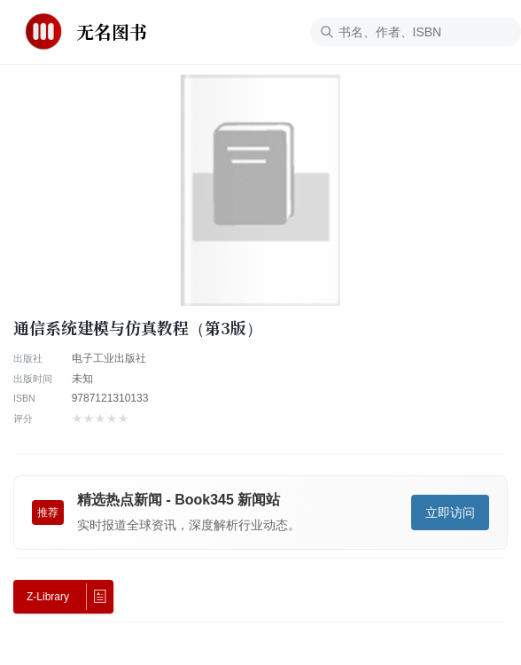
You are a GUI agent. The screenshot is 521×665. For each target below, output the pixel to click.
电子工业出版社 (109, 358)
